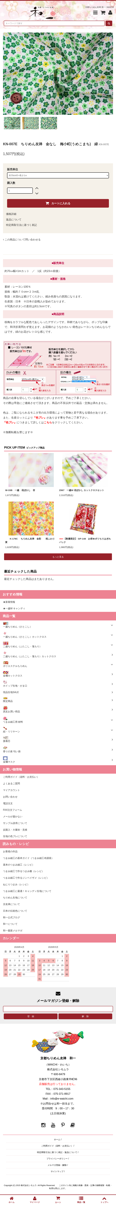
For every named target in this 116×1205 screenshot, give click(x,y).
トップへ (104, 1199)
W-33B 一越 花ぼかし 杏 (20, 490)
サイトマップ (57, 1171)
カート (58, 1199)
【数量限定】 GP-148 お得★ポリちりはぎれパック (85, 540)
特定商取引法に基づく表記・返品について (57, 1152)
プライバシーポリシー (57, 1158)
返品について (13, 219)
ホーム (57, 1139)
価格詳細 (11, 214)
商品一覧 (81, 1199)
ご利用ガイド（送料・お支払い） (57, 1146)
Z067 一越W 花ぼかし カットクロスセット (81, 490)
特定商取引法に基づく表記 (21, 225)
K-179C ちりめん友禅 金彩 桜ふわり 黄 (31, 540)
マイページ (35, 1199)
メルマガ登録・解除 (57, 1165)
